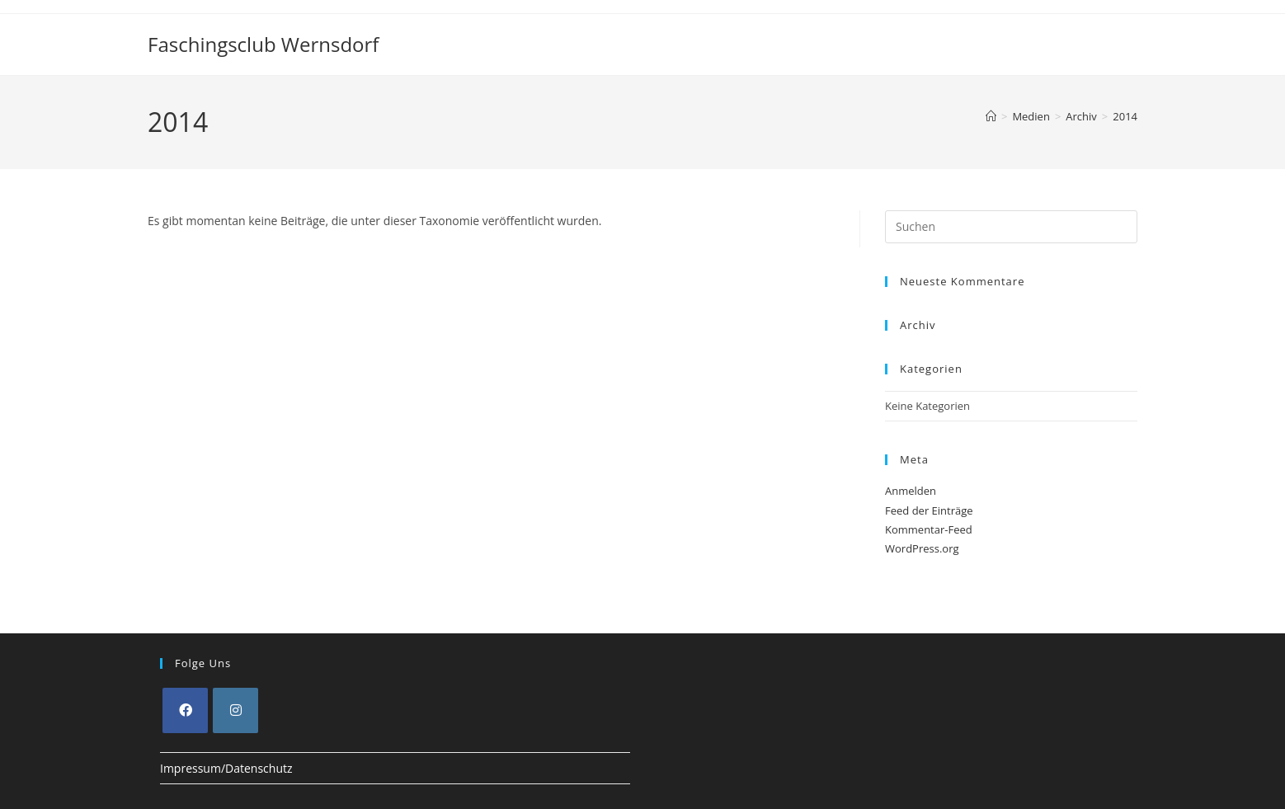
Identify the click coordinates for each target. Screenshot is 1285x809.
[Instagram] (235, 710)
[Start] (991, 116)
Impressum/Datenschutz (226, 768)
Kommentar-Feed (928, 529)
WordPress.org (922, 548)
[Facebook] (185, 710)
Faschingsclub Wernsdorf (263, 44)
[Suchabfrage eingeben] (1011, 226)
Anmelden (910, 490)
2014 (1125, 116)
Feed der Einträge (929, 510)
